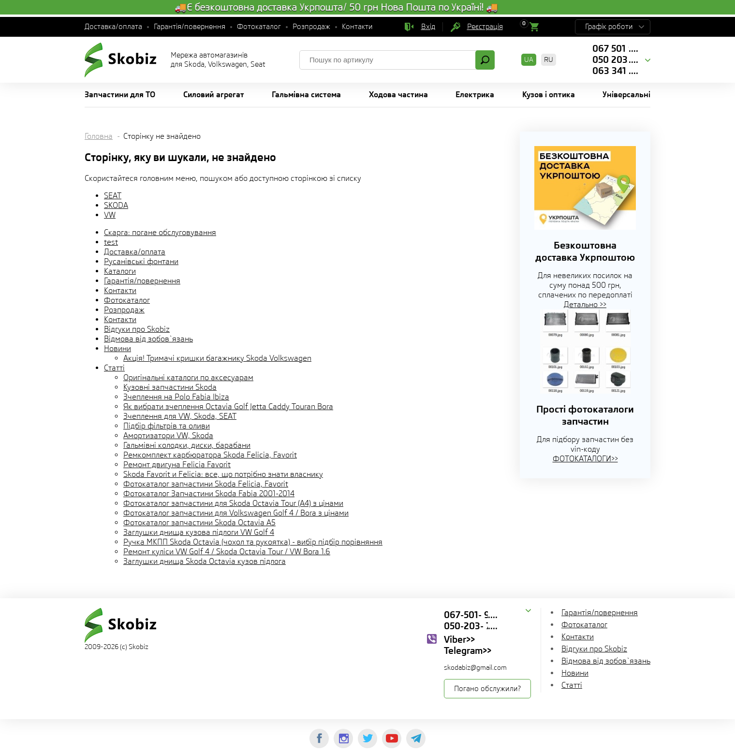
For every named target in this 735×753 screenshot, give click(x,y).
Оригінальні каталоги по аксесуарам (188, 377)
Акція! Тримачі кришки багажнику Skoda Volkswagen (217, 358)
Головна (99, 136)
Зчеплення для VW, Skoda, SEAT (179, 416)
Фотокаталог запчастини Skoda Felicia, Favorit (205, 483)
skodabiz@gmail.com (475, 667)
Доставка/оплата (113, 26)
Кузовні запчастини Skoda (170, 387)
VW (110, 215)
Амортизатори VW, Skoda (168, 435)
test (111, 242)
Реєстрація (485, 26)
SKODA (116, 205)
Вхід (428, 26)
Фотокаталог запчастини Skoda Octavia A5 (199, 522)
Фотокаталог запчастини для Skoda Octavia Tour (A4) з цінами (233, 503)
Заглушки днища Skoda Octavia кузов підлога (204, 561)
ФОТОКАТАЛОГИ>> (585, 458)
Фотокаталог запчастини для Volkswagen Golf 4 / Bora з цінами (236, 512)
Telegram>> (467, 650)
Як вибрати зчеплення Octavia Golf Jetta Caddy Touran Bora (228, 406)
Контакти (357, 26)
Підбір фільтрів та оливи (166, 425)
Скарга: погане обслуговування (160, 232)
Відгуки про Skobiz (137, 329)
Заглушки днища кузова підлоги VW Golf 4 (198, 532)
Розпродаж (311, 26)
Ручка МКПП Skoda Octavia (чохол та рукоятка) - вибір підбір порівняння (252, 541)
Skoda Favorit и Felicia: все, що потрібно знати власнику (223, 474)
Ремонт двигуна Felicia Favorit (177, 464)
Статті (114, 367)
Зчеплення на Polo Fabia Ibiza (176, 396)
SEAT (112, 195)
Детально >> (585, 304)
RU (548, 59)
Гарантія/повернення (189, 26)
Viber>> (459, 639)
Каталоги (120, 271)
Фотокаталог (259, 26)
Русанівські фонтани (141, 261)
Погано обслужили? (487, 688)
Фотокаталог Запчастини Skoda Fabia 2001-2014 (208, 493)
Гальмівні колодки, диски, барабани (186, 445)
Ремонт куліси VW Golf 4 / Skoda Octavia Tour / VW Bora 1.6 (226, 551)
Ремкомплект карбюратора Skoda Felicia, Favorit (210, 454)
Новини (117, 348)
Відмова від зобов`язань (148, 338)
